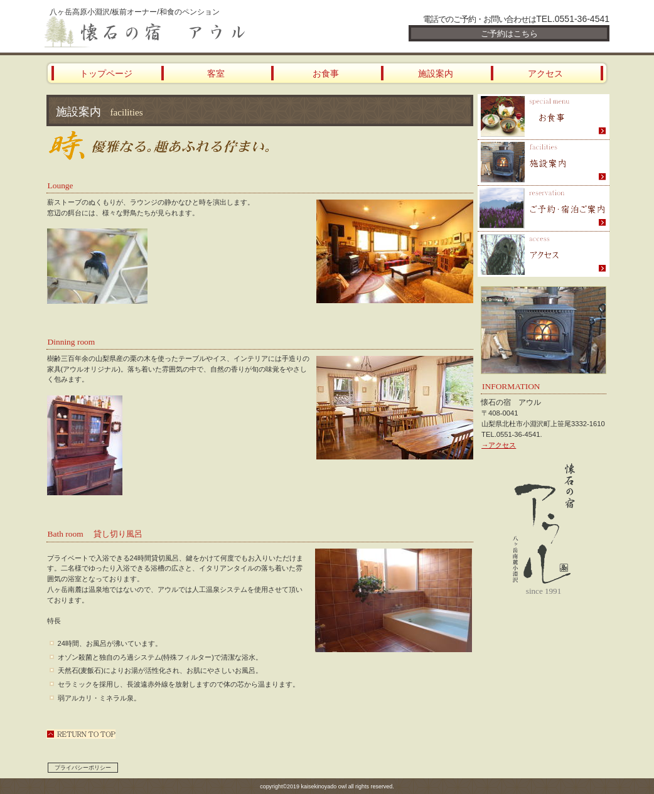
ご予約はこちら (509, 33)
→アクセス (498, 445)
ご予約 (543, 209)
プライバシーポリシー (83, 767)
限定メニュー (543, 117)
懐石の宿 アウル (195, 32)
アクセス (543, 254)
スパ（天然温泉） (543, 163)
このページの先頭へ (80, 734)
